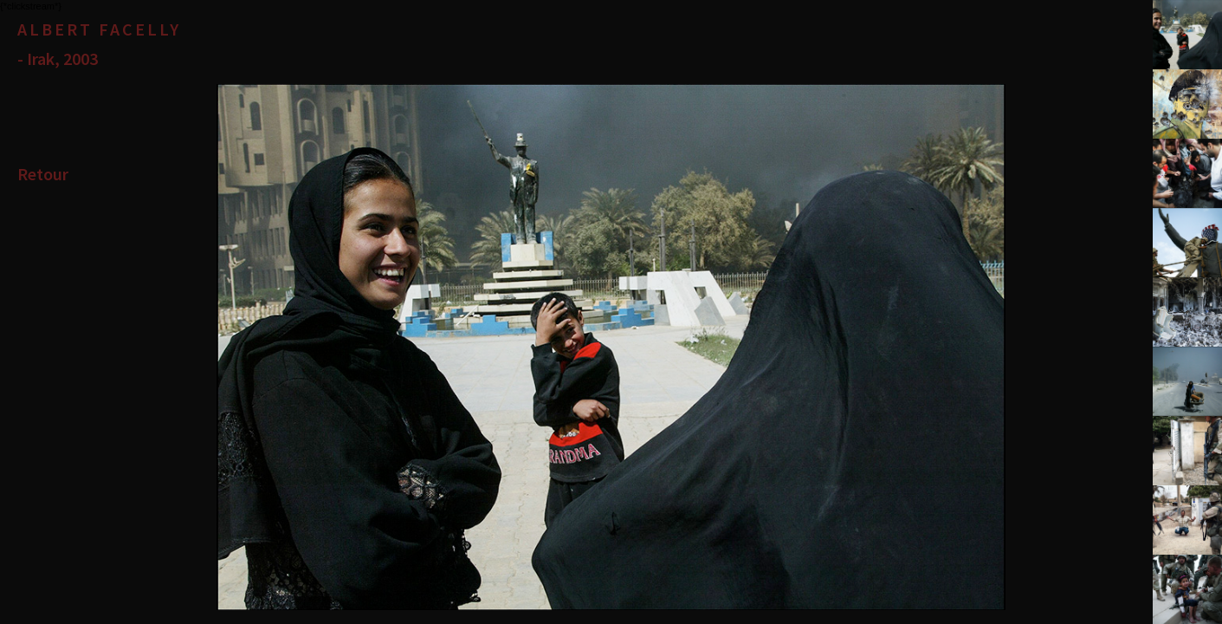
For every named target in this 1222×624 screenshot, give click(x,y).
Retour (42, 174)
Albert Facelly (99, 29)
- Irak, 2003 (57, 58)
